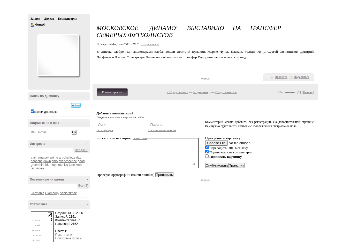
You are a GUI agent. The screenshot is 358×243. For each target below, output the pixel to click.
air (35, 157)
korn (79, 165)
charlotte (69, 157)
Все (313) (81, 150)
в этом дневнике (46, 112)
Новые (308, 92)
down (47, 161)
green (35, 165)
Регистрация (105, 130)
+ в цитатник (150, 43)
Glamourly (52, 193)
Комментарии (67, 18)
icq (66, 165)
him (42, 165)
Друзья (49, 18)
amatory (43, 157)
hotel (60, 165)
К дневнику (201, 92)
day (78, 157)
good (81, 161)
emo (55, 161)
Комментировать (112, 92)
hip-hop (50, 165)
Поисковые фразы (68, 238)
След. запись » (226, 92)
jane (72, 165)
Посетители (63, 235)
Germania (37, 193)
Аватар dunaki (58, 55)
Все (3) (83, 185)
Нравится (281, 77)
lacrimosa (37, 168)
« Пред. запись (177, 92)
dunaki (33, 25)
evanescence (68, 161)
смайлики (140, 138)
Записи (35, 18)
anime (54, 157)
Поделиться (301, 77)
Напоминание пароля (162, 130)
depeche (37, 161)
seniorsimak (68, 193)
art (61, 157)
